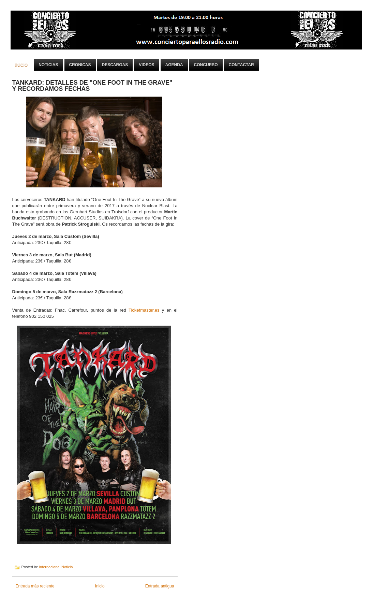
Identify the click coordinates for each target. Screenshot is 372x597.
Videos (146, 64)
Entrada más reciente (35, 586)
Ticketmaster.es (144, 310)
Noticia (67, 567)
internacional (49, 567)
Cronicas (80, 64)
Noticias (48, 64)
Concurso (206, 64)
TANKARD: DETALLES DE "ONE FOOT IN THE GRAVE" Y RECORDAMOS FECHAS (92, 86)
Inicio (21, 64)
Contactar (241, 64)
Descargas (115, 64)
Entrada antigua (159, 586)
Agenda (174, 64)
